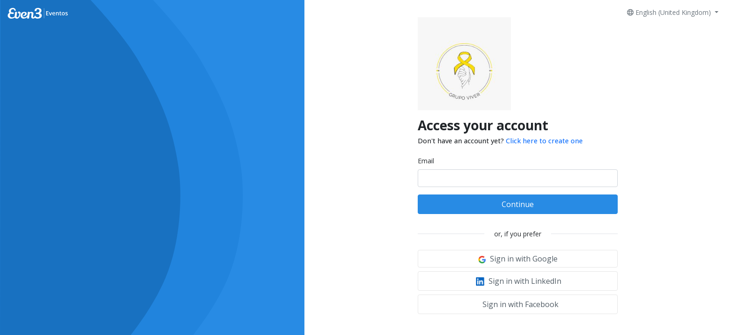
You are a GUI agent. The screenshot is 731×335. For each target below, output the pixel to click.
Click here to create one (544, 140)
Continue (518, 204)
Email (426, 160)
